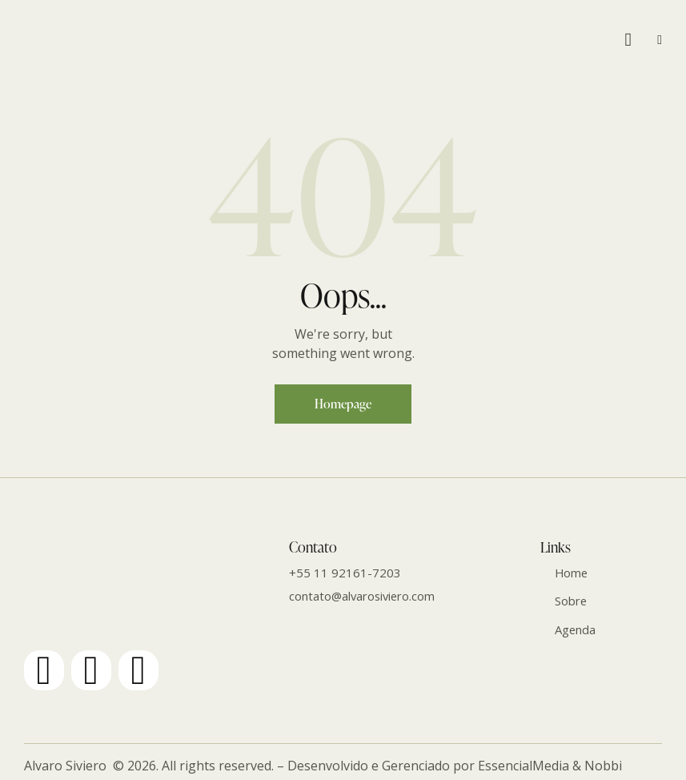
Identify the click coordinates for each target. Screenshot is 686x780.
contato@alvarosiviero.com (364, 596)
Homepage (343, 403)
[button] (659, 39)
